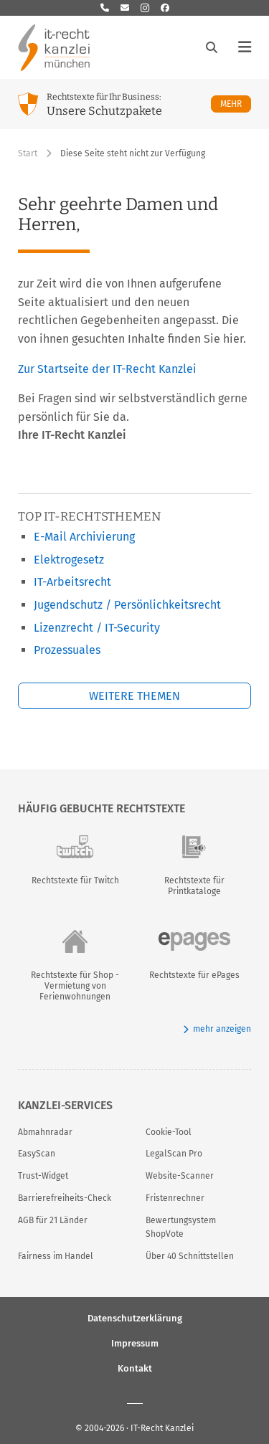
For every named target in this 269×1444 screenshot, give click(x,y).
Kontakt (135, 1367)
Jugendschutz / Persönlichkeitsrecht (127, 605)
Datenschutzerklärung (135, 1317)
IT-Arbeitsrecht (72, 582)
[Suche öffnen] (211, 47)
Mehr (235, 103)
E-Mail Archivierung (84, 536)
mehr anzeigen (217, 1029)
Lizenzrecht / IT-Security (97, 628)
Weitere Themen (134, 696)
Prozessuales (67, 650)
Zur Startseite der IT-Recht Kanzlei (107, 369)
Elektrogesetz (69, 559)
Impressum (135, 1342)
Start (27, 153)
